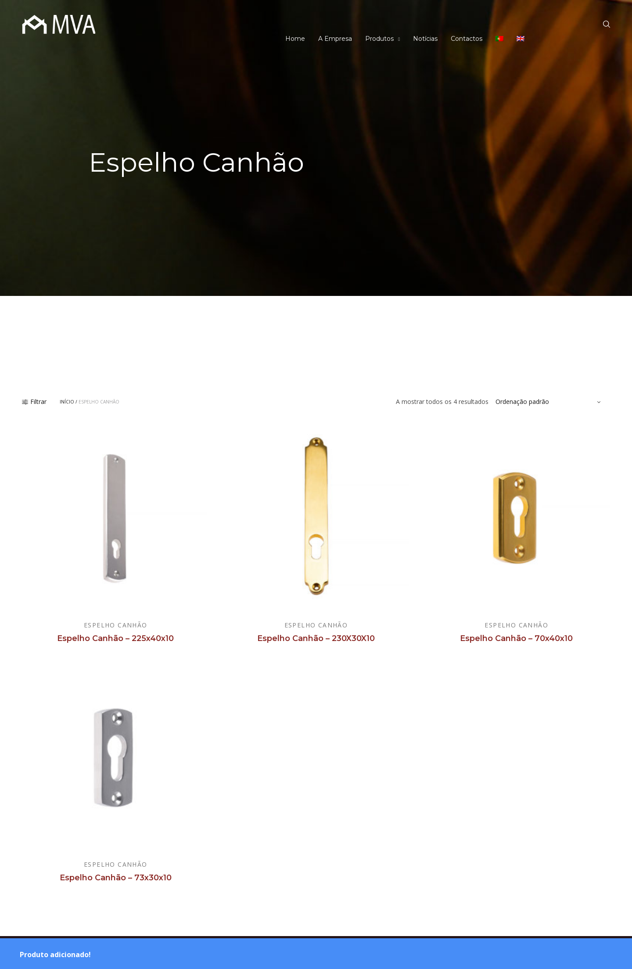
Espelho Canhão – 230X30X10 (316, 638)
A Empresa (335, 39)
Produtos (379, 39)
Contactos (466, 39)
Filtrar (34, 402)
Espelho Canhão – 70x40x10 (516, 638)
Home (295, 39)
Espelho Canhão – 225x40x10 (115, 638)
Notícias (425, 39)
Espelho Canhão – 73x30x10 (116, 878)
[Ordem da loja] (549, 402)
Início (67, 402)
